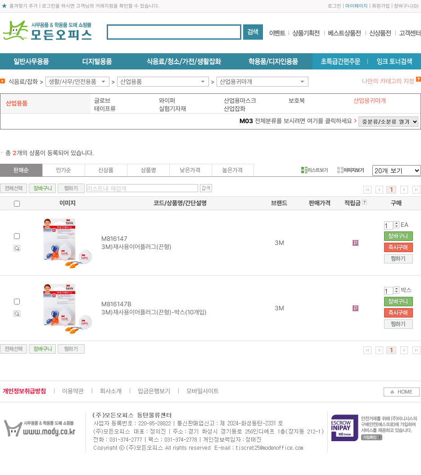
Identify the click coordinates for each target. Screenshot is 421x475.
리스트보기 (314, 170)
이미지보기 (350, 170)
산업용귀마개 (236, 81)
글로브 (102, 100)
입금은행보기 (154, 391)
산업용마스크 (240, 100)
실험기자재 (172, 108)
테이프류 (105, 108)
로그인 (334, 6)
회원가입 (381, 6)
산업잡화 (234, 108)
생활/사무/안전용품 (72, 81)
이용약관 (73, 391)
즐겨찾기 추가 (23, 6)
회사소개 (111, 391)
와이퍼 (167, 100)
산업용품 (131, 81)
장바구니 (403, 6)
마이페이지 (356, 6)
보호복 (297, 100)
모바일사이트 (202, 391)
